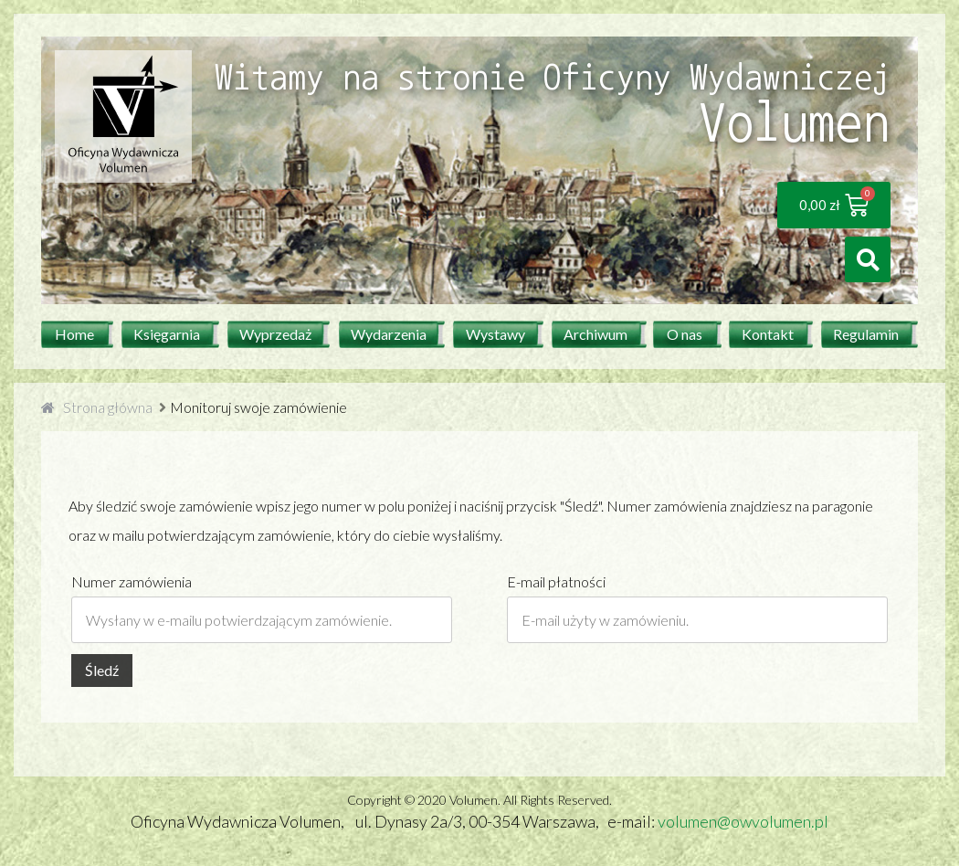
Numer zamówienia (131, 581)
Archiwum (595, 334)
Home (74, 334)
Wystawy (495, 334)
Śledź (102, 670)
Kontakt (768, 334)
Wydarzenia (389, 334)
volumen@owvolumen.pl (743, 821)
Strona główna (108, 407)
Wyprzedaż (275, 334)
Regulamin (866, 334)
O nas (684, 334)
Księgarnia (166, 334)
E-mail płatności (556, 581)
